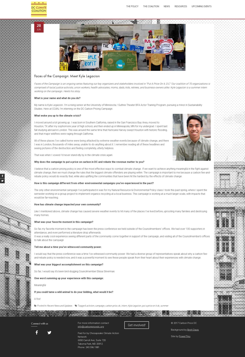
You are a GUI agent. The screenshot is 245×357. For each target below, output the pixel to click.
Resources (181, 6)
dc (119, 305)
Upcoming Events (202, 6)
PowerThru (184, 336)
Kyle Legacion (134, 305)
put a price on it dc (151, 305)
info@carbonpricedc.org (91, 326)
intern (124, 305)
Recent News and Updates (59, 305)
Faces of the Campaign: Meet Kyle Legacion (67, 75)
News (167, 6)
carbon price (111, 305)
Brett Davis (193, 329)
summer (164, 305)
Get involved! (136, 325)
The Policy (132, 6)
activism (90, 305)
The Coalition (151, 6)
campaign (99, 305)
